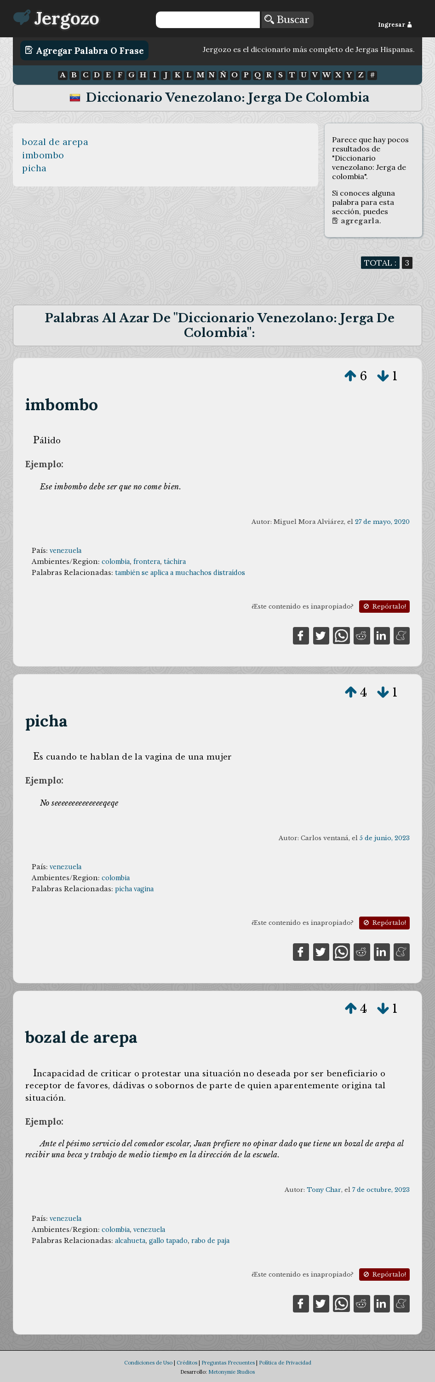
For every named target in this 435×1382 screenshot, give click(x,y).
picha (34, 168)
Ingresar (395, 25)
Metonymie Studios (231, 1372)
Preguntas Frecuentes (228, 1362)
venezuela (65, 550)
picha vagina (134, 889)
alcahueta (130, 1241)
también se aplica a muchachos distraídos (180, 573)
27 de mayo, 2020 (382, 521)
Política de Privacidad (285, 1362)
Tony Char (324, 1189)
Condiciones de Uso (148, 1362)
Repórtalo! (384, 606)
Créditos (187, 1362)
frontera (146, 561)
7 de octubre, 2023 (381, 1189)
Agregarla (355, 221)
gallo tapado (168, 1241)
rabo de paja (210, 1241)
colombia (116, 561)
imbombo (43, 155)
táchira (175, 561)
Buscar (286, 20)
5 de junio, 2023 (385, 838)
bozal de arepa (55, 141)
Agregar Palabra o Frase (84, 50)
